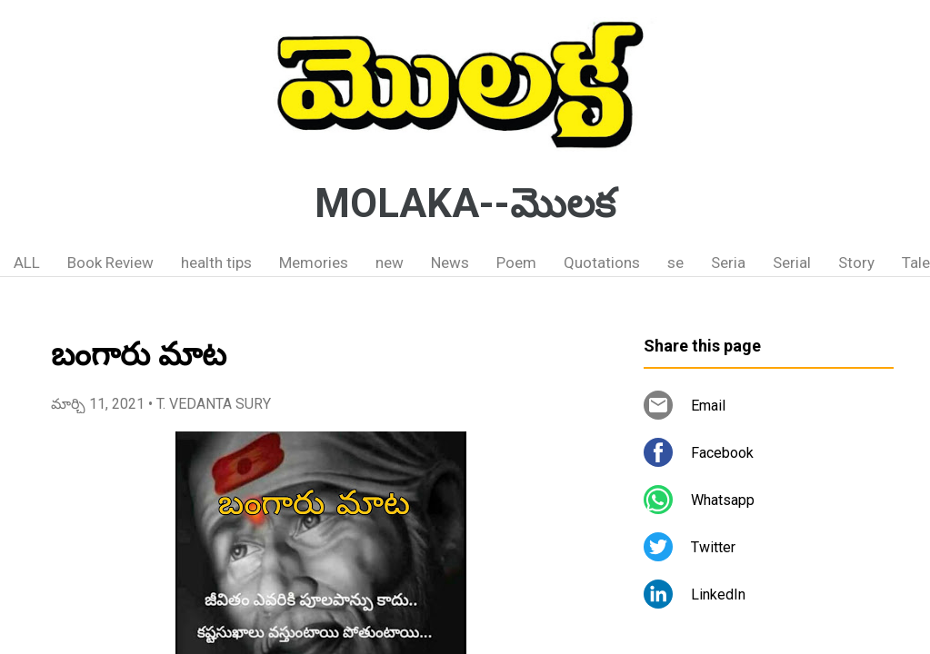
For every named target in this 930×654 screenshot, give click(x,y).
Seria (728, 262)
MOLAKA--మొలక (465, 203)
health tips (216, 262)
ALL (27, 262)
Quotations (602, 262)
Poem (516, 262)
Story (856, 262)
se (675, 262)
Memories (313, 262)
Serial (792, 262)
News (450, 262)
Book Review (110, 262)
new (389, 262)
